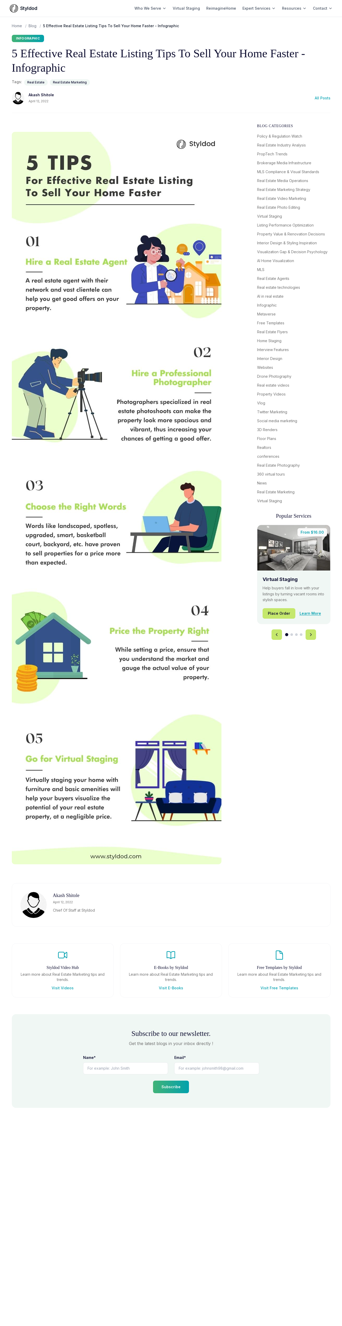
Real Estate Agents (273, 278)
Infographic (28, 38)
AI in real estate (270, 296)
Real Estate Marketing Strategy (283, 189)
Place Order (279, 613)
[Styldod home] (23, 8)
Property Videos (271, 394)
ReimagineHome (221, 8)
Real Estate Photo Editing (278, 207)
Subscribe (171, 1087)
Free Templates (270, 323)
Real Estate (36, 82)
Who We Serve (150, 8)
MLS (260, 269)
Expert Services (256, 8)
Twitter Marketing (272, 412)
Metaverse (266, 314)
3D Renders (267, 429)
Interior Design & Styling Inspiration (287, 243)
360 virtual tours (271, 474)
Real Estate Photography (278, 465)
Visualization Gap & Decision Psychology (292, 252)
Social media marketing (277, 421)
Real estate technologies (278, 287)
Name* (89, 1057)
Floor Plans (266, 438)
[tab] (286, 634)
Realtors (264, 447)
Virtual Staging (186, 8)
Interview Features (273, 349)
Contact (323, 8)
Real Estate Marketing (70, 82)
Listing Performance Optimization (285, 225)
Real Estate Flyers (272, 332)
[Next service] (311, 634)
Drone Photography (274, 376)
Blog (32, 26)
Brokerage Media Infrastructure (284, 163)
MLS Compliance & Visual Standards (288, 172)
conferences (268, 456)
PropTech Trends (272, 154)
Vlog (261, 403)
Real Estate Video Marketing (281, 198)
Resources (294, 8)
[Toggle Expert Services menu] (274, 8)
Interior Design (269, 358)
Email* (180, 1057)
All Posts (322, 98)
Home (17, 26)
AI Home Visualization (275, 260)
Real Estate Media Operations (282, 180)
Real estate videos (273, 385)
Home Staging (269, 340)
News (262, 483)
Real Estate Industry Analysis (281, 145)
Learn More (310, 613)
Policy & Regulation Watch (279, 136)
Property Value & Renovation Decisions (291, 234)
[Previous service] (277, 634)
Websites (265, 367)
